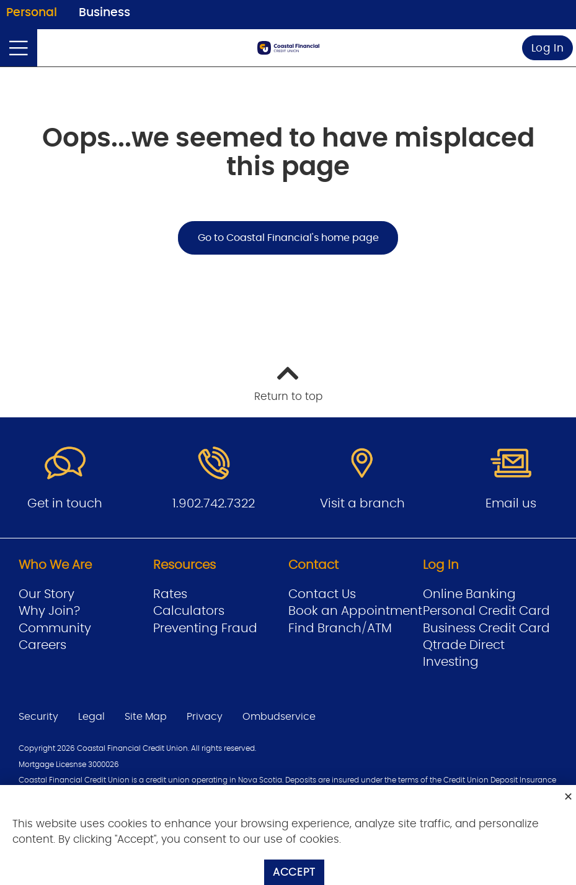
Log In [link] (547, 48)
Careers (42, 645)
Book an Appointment (355, 611)
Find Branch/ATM (340, 628)
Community (55, 628)
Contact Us (322, 594)
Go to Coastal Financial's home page (288, 238)
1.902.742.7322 (213, 503)
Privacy (205, 717)
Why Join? (49, 611)
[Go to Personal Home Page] (288, 48)
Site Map (146, 717)
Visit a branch (362, 503)
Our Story (46, 594)
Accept (294, 872)
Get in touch (64, 503)
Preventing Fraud (205, 628)
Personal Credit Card (486, 611)
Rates (170, 594)
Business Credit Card (486, 628)
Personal (31, 13)
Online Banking (469, 594)
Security (38, 717)
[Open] (18, 47)
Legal (91, 717)
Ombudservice (279, 717)
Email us (510, 503)
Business (104, 13)
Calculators (188, 611)
